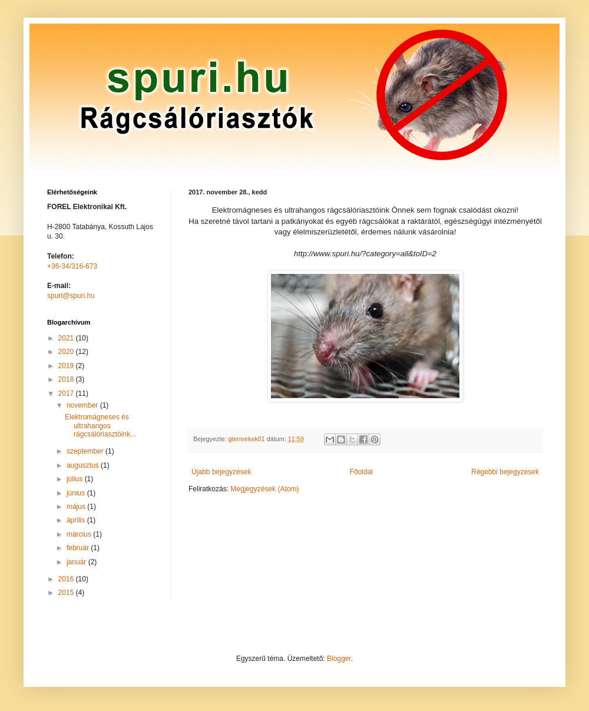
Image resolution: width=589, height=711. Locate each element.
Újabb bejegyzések (221, 472)
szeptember (86, 451)
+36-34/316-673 (72, 266)
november (83, 405)
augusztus (84, 465)
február (79, 548)
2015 (67, 592)
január (77, 562)
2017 (67, 393)
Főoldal (361, 472)
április (77, 520)
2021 (67, 338)
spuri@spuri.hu (71, 296)
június (77, 493)
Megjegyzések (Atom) (264, 489)
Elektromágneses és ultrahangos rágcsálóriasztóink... (100, 425)
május (77, 506)
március (80, 534)
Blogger (339, 658)
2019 (67, 366)
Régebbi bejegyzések (505, 472)
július (76, 479)
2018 (67, 379)
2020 (67, 352)
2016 (67, 579)
